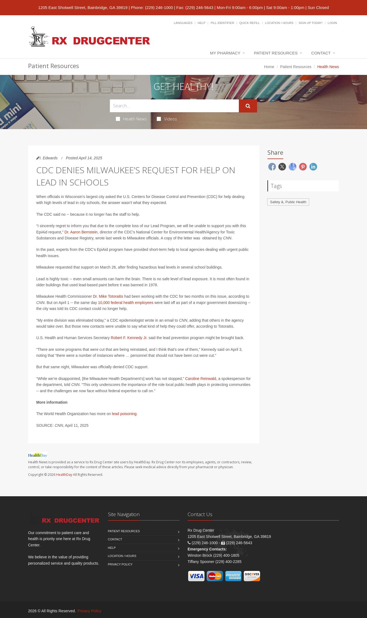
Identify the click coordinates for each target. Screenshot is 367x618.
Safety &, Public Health (288, 202)
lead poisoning (124, 414)
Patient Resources (276, 53)
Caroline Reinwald (200, 378)
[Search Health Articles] (174, 105)
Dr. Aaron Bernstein (81, 232)
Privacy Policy (120, 564)
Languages (183, 23)
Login (332, 23)
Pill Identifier (222, 23)
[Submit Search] (248, 105)
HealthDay (64, 474)
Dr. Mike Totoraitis (108, 296)
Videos (167, 118)
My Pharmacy (225, 53)
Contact (321, 53)
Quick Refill (249, 23)
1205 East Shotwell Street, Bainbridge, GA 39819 (83, 7)
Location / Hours (279, 23)
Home (269, 67)
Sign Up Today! (311, 23)
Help (202, 23)
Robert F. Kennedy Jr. (129, 338)
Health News (131, 118)
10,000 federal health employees (125, 302)
